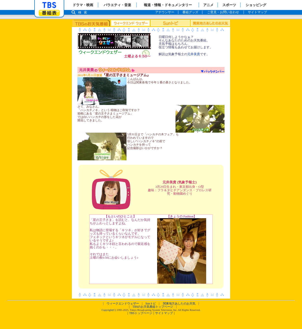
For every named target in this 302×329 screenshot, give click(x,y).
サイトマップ (164, 313)
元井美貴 (193, 54)
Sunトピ (150, 303)
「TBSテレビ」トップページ (49, 5)
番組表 (49, 13)
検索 (83, 12)
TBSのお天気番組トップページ (152, 306)
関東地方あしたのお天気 (179, 303)
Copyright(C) (108, 309)
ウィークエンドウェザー (123, 303)
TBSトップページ (140, 313)
